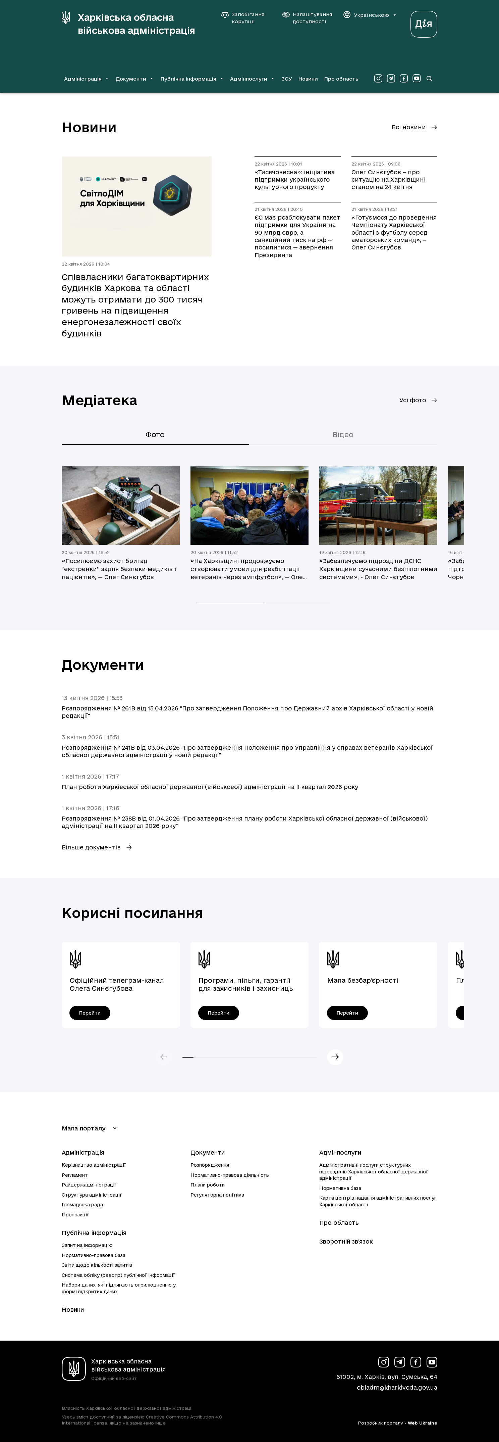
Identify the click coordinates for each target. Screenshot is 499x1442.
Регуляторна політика (217, 1195)
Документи (207, 1152)
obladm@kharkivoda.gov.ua (397, 1387)
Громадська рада (82, 1204)
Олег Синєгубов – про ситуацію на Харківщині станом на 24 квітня (388, 179)
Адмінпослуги (340, 1152)
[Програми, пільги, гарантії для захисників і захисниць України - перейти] (219, 1013)
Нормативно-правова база (93, 1255)
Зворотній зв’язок (346, 1241)
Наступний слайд (335, 1057)
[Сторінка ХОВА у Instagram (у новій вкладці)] (378, 79)
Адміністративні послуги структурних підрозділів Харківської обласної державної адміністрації (373, 1171)
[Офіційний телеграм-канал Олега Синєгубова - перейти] (90, 1013)
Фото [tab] (155, 434)
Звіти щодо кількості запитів (97, 1265)
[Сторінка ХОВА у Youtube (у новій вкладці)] (416, 79)
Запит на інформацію (87, 1245)
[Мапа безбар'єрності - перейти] (347, 1013)
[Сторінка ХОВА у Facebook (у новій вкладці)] (404, 79)
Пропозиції (75, 1214)
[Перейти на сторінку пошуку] (429, 79)
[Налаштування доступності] (307, 18)
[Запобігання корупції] (246, 18)
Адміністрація (83, 1152)
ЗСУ (286, 79)
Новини (308, 79)
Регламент (75, 1175)
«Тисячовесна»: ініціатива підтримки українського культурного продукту (295, 179)
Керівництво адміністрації (94, 1165)
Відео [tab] (343, 434)
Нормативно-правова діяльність (229, 1175)
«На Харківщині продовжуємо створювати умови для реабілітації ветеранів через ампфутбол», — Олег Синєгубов (248, 569)
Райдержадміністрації (89, 1185)
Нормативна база (340, 1188)
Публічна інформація (94, 1232)
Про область (341, 79)
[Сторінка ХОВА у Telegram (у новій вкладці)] (391, 79)
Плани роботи (207, 1185)
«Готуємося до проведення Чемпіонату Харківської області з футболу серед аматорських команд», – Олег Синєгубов (394, 232)
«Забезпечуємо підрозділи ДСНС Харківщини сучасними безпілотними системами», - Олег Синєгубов (378, 569)
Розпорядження (209, 1165)
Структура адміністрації (92, 1195)
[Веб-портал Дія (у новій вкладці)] (423, 22)
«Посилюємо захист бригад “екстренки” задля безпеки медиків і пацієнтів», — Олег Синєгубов (119, 569)
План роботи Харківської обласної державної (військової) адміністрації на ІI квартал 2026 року (210, 787)
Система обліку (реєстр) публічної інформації (118, 1275)
